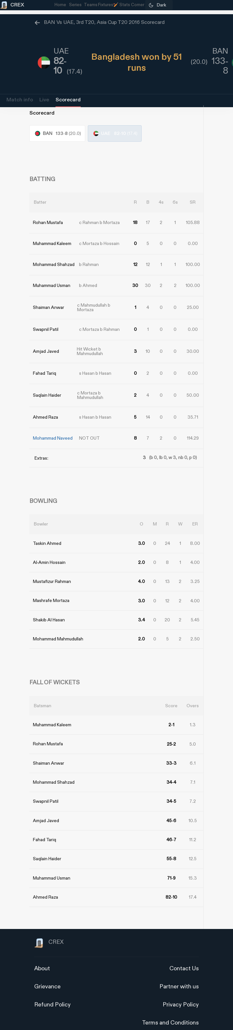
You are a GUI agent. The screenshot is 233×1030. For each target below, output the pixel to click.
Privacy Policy (181, 992)
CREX (49, 931)
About (42, 956)
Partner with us (179, 974)
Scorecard (68, 100)
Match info (19, 100)
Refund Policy (52, 992)
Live (44, 100)
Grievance (47, 974)
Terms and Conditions (170, 1011)
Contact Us (184, 956)
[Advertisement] (208, 550)
